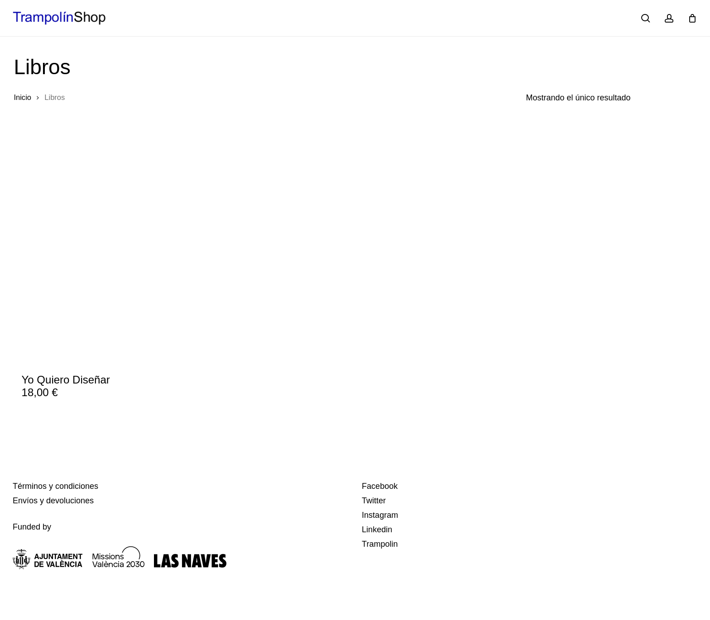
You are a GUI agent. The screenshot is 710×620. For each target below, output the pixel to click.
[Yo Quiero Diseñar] (92, 252)
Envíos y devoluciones (53, 500)
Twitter (374, 500)
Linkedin (377, 529)
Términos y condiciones (55, 486)
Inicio (22, 97)
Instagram (380, 515)
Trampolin (380, 544)
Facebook (380, 486)
